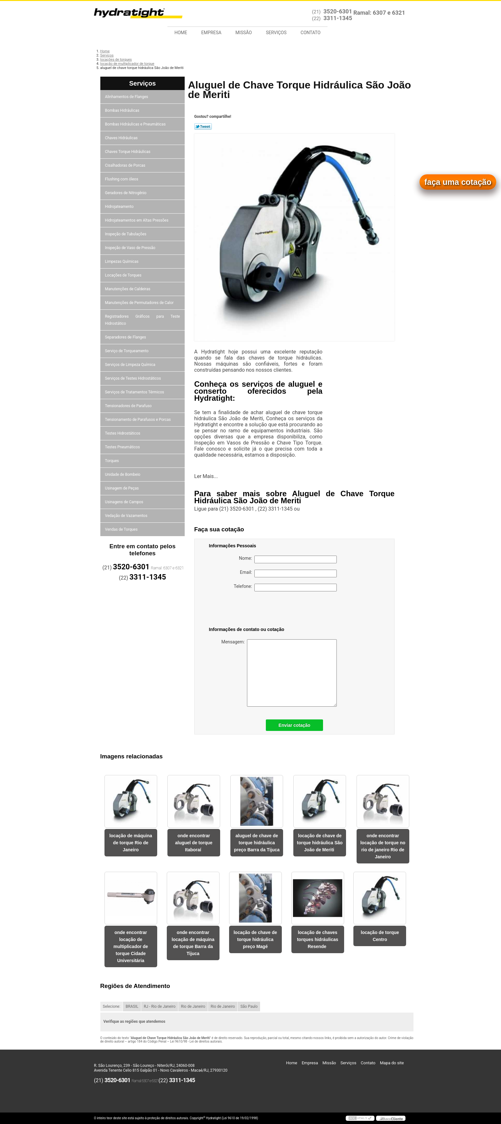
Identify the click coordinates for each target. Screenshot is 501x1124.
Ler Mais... (206, 476)
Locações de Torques (124, 275)
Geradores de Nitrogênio (126, 193)
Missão (243, 32)
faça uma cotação (457, 182)
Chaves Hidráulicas (122, 138)
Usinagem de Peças (122, 488)
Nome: (288, 559)
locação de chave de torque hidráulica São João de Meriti (320, 842)
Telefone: (285, 587)
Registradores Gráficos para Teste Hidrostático (142, 320)
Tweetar (203, 126)
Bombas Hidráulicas (122, 110)
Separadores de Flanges (126, 337)
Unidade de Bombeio (123, 474)
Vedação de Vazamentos (127, 515)
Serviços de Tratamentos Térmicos (135, 392)
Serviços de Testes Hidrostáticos (133, 378)
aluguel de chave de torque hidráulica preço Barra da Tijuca (257, 842)
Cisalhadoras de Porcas (125, 165)
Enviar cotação (295, 725)
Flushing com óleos (122, 179)
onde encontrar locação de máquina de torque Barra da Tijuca (193, 943)
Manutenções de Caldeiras (128, 289)
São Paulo (249, 1006)
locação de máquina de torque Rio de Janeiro (130, 842)
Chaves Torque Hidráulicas (128, 151)
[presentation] (249, 610)
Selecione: (111, 1006)
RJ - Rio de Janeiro (159, 1006)
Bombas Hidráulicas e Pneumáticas (136, 124)
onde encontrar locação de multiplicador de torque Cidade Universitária (130, 946)
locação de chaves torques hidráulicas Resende (317, 939)
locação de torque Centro (380, 936)
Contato (310, 32)
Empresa (211, 32)
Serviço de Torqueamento (127, 351)
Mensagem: (279, 673)
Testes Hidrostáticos (123, 433)
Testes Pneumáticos (123, 447)
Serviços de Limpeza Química (130, 364)
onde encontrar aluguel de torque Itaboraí (193, 842)
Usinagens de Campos (124, 502)
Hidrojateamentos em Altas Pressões (137, 220)
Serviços (276, 32)
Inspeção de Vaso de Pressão (131, 248)
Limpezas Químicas (122, 261)
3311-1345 (337, 18)
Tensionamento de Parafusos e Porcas (138, 419)
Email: (288, 573)
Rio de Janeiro (193, 1006)
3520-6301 (337, 11)
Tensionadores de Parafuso (129, 406)
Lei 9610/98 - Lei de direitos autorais (196, 1041)
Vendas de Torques (122, 529)
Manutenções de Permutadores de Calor (140, 302)
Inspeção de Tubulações (126, 234)
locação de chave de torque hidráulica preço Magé (255, 939)
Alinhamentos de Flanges (127, 97)
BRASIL (132, 1006)
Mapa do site (392, 1062)
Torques (112, 461)
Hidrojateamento (120, 206)
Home (180, 32)
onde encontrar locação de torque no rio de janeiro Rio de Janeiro (382, 846)
